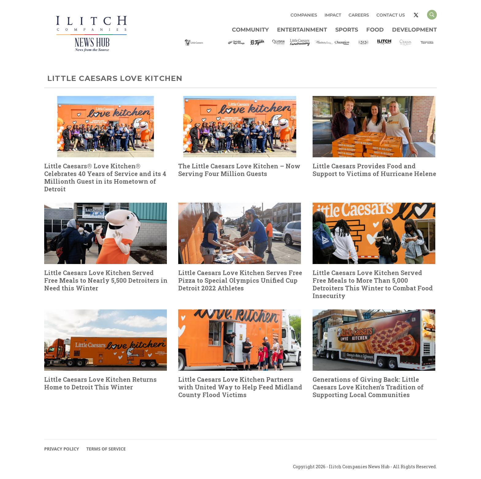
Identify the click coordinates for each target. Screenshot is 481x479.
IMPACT (333, 15)
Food (375, 29)
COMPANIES (304, 15)
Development (414, 29)
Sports (346, 29)
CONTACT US (390, 15)
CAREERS (358, 15)
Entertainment (302, 29)
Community (250, 29)
